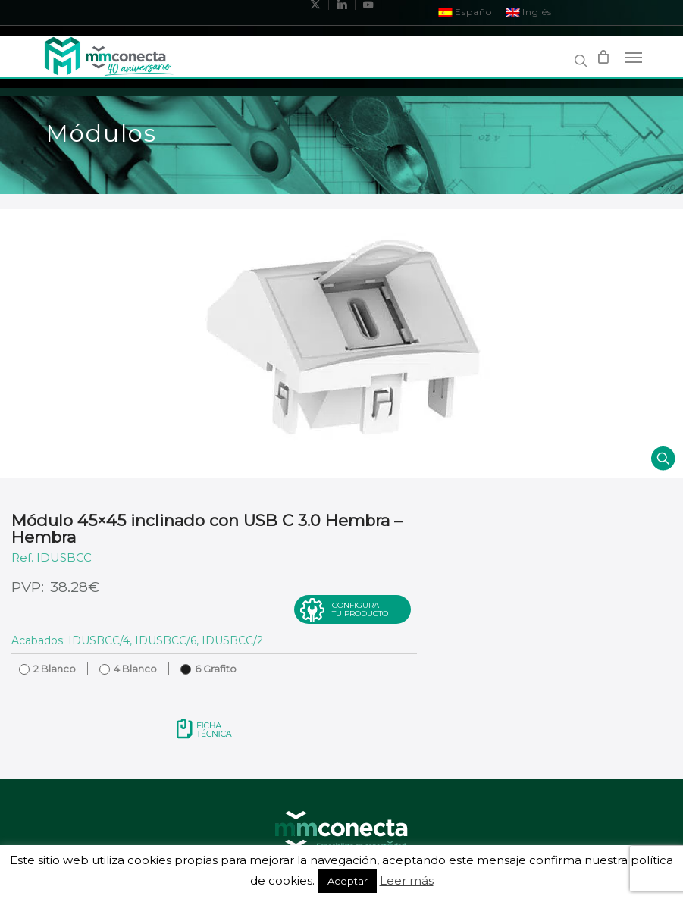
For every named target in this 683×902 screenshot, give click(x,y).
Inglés (529, 11)
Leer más (407, 880)
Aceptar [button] (347, 881)
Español (466, 11)
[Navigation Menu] (633, 56)
